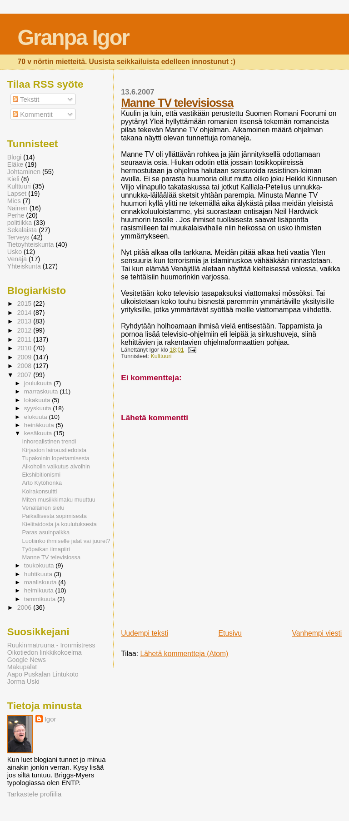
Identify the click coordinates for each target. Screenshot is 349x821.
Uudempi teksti (144, 633)
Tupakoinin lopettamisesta (56, 458)
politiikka (19, 222)
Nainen (17, 208)
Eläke (15, 164)
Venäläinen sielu (43, 507)
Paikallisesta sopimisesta (54, 516)
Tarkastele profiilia (34, 794)
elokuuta (36, 416)
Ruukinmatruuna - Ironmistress (51, 645)
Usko (14, 251)
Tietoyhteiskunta (30, 244)
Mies (14, 200)
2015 (25, 303)
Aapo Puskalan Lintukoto (43, 674)
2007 (25, 374)
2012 (25, 330)
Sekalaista (22, 230)
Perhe (16, 215)
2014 (25, 312)
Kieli (13, 179)
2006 (25, 607)
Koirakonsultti (39, 491)
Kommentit (33, 114)
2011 (25, 339)
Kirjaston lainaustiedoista (54, 450)
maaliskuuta (41, 582)
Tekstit (26, 99)
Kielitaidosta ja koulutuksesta (59, 524)
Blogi (14, 157)
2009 (25, 357)
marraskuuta (42, 391)
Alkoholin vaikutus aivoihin (56, 466)
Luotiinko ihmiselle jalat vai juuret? (66, 540)
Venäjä (17, 259)
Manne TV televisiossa (177, 102)
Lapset (17, 193)
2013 (25, 321)
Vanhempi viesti (317, 633)
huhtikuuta (39, 574)
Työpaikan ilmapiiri (46, 549)
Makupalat (22, 667)
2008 (25, 365)
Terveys (18, 237)
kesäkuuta (39, 433)
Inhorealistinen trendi (49, 441)
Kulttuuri (160, 356)
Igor (50, 719)
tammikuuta (40, 599)
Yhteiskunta (24, 266)
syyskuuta (38, 408)
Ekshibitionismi (41, 474)
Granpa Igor (73, 37)
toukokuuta (40, 565)
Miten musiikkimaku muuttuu (58, 499)
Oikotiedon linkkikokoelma (44, 652)
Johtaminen (23, 171)
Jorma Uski (23, 681)
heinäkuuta (40, 425)
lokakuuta (38, 400)
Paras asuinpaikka (46, 532)
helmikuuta (39, 590)
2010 (25, 348)
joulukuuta (39, 383)
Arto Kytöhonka (42, 482)
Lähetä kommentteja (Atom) (184, 653)
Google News (26, 659)
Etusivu (230, 633)
